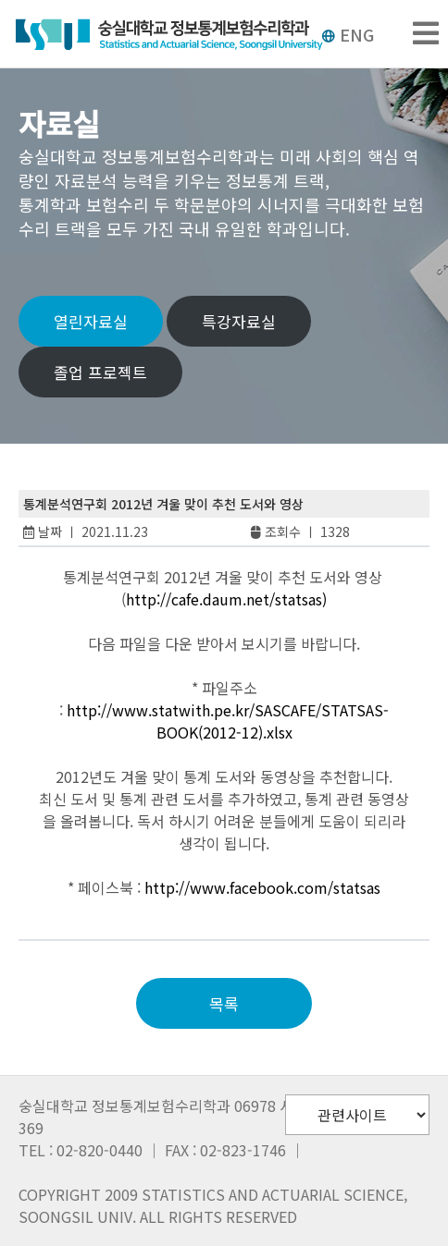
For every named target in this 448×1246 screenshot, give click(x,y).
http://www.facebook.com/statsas (262, 887)
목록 (224, 1003)
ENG (347, 34)
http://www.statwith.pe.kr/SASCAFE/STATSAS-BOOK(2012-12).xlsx (228, 721)
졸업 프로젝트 (100, 372)
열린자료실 (91, 321)
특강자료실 (239, 321)
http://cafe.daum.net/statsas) (226, 599)
